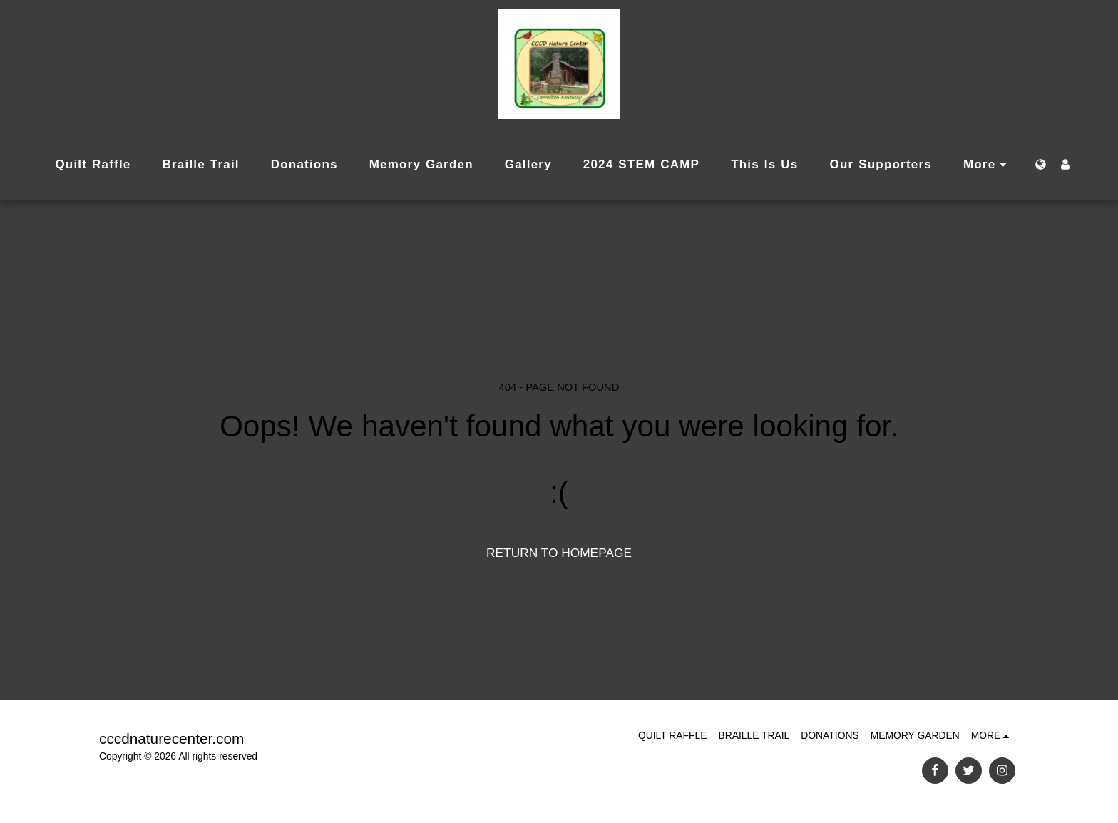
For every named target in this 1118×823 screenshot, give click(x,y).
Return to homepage (559, 553)
